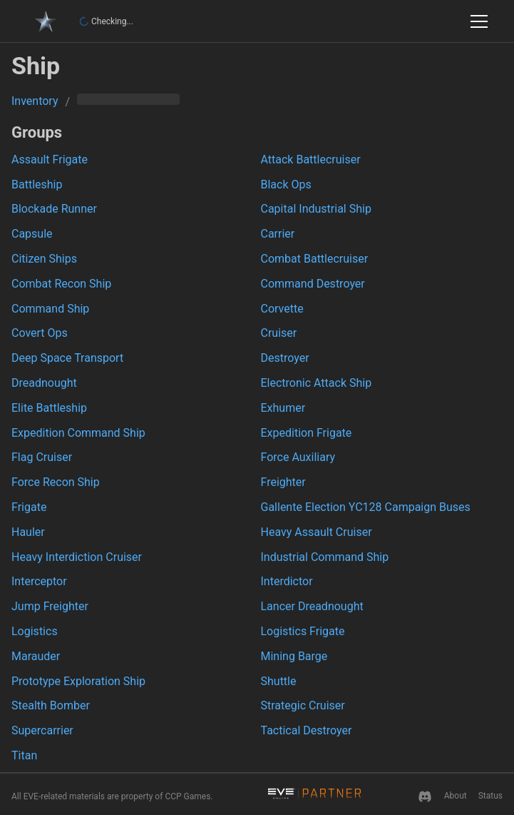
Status (490, 796)
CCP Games (187, 796)
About (455, 796)
